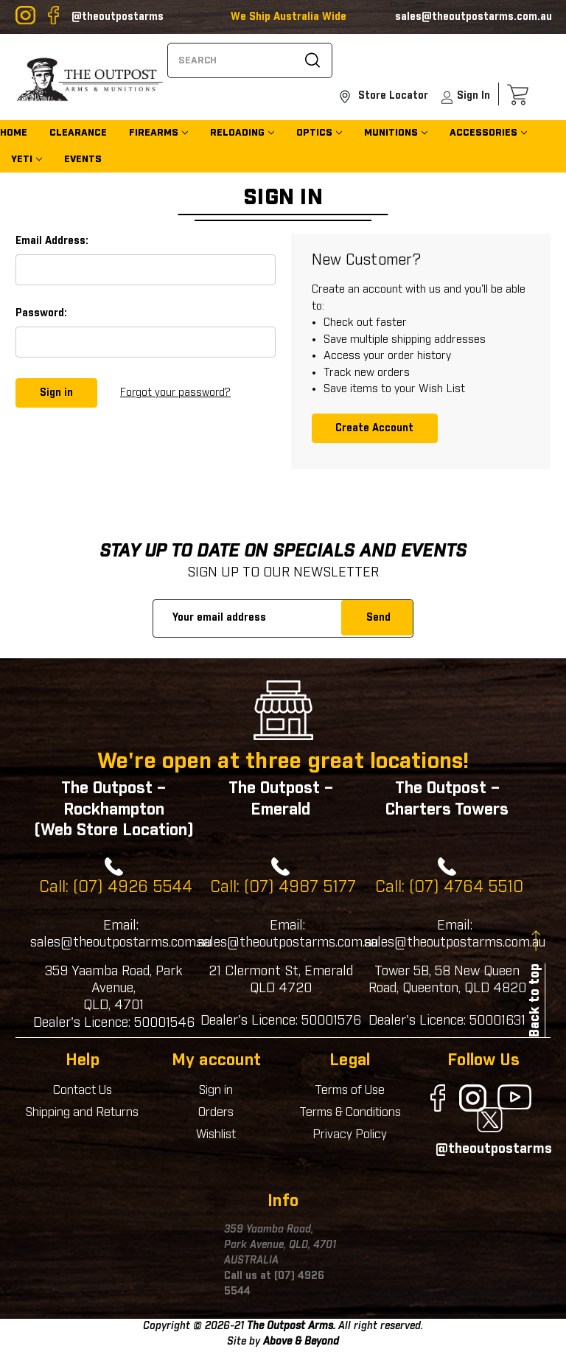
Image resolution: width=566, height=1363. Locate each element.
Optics (314, 134)
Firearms (153, 134)
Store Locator (383, 97)
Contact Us (82, 1090)
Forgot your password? (175, 392)
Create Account (374, 427)
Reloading (237, 134)
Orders (216, 1112)
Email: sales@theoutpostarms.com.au (121, 934)
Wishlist (216, 1134)
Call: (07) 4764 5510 (449, 887)
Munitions (391, 134)
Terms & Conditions (350, 1112)
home (13, 134)
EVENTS (83, 160)
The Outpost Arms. (291, 1326)
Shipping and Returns (82, 1112)
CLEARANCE (78, 134)
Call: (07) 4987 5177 (283, 887)
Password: (41, 313)
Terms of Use (350, 1090)
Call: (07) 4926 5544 (115, 887)
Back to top (535, 1000)
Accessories (483, 134)
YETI (21, 160)
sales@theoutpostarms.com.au (473, 17)
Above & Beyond (301, 1341)
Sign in (216, 1090)
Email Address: (51, 241)
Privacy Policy (349, 1134)
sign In (465, 98)
